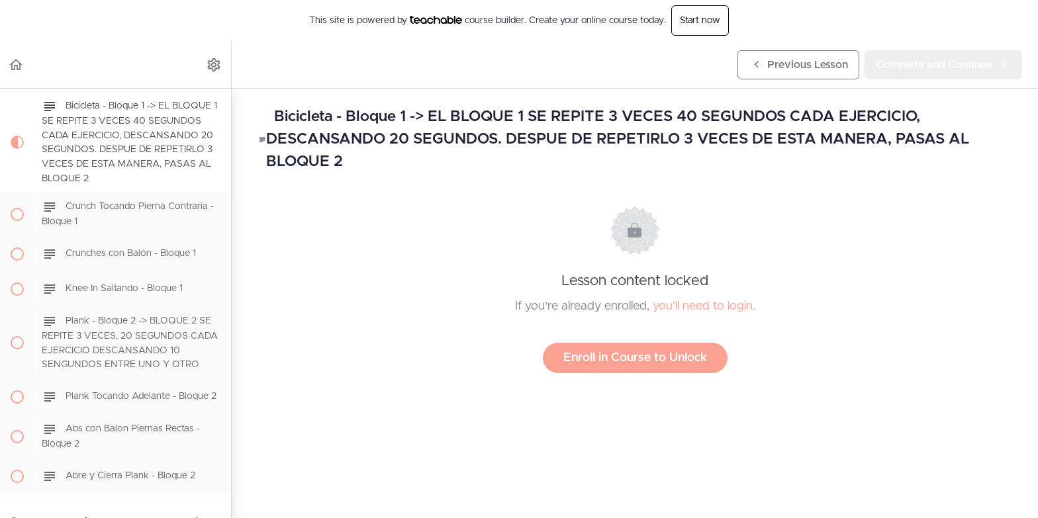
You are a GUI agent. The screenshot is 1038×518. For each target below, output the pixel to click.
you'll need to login (703, 306)
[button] (16, 64)
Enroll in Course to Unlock (635, 358)
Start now (700, 20)
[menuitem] (214, 64)
